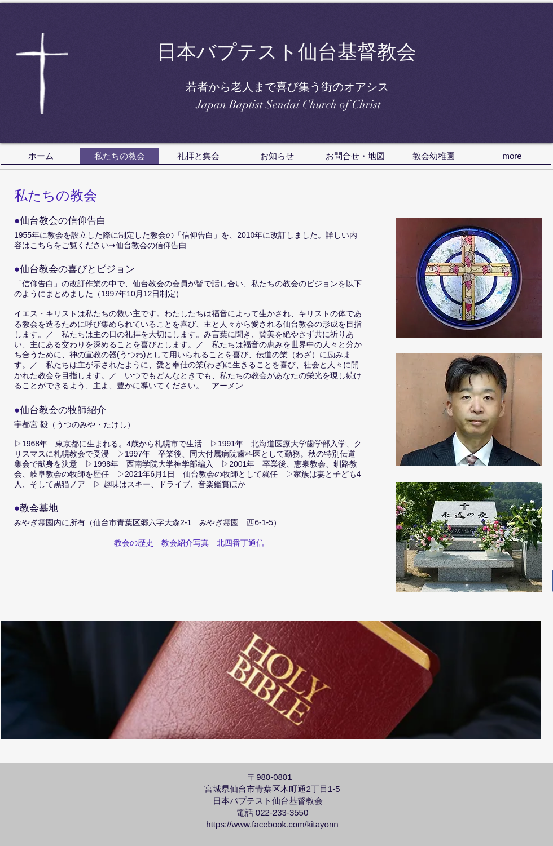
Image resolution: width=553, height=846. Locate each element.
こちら (42, 245)
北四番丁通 (236, 542)
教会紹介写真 (185, 542)
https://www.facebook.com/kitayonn (272, 824)
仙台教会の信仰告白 (151, 245)
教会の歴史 (133, 542)
